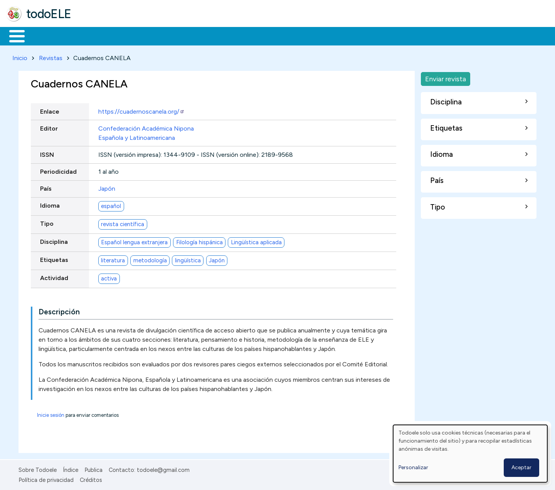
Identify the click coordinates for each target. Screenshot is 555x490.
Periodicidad (58, 170)
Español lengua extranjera (134, 240)
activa (109, 277)
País (46, 187)
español (111, 204)
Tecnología (230, 35)
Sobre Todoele (37, 468)
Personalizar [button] (413, 467)
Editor (49, 127)
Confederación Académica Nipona (146, 127)
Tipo (47, 222)
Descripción (59, 310)
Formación (92, 35)
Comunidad (282, 35)
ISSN (47, 153)
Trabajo (139, 35)
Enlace (49, 110)
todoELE (48, 14)
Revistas (50, 56)
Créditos (91, 478)
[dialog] (470, 453)
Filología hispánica (199, 240)
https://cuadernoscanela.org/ (141, 110)
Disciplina (54, 240)
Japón (106, 187)
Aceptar (521, 467)
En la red (182, 35)
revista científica (122, 222)
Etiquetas (54, 258)
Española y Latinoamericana (136, 136)
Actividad (54, 276)
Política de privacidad (46, 478)
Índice (70, 468)
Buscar (316, 35)
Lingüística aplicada (256, 240)
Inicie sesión (50, 413)
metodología (150, 258)
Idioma (50, 204)
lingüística (188, 258)
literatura (113, 258)
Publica (93, 468)
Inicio (13, 35)
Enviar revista (445, 77)
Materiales (43, 35)
